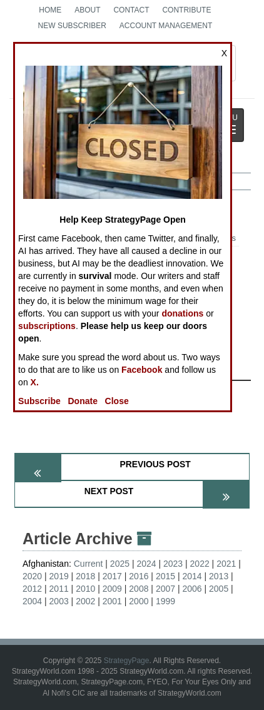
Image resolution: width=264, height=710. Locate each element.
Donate (82, 401)
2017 (112, 576)
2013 (218, 576)
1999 (165, 601)
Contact (131, 10)
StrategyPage (127, 660)
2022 (200, 564)
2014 (191, 576)
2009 (112, 589)
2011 (59, 589)
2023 (173, 564)
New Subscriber (72, 25)
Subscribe (39, 401)
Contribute (186, 10)
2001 (112, 601)
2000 (138, 601)
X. (35, 382)
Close (117, 401)
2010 (85, 589)
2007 (165, 589)
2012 (32, 589)
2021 (226, 564)
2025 (119, 564)
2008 (138, 589)
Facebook (141, 370)
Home (50, 10)
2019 (59, 576)
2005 (218, 589)
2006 (191, 589)
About (87, 10)
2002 (85, 601)
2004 (32, 601)
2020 (32, 576)
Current (88, 564)
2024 (146, 564)
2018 (85, 576)
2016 (138, 576)
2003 (59, 601)
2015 (165, 576)
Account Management (165, 25)
